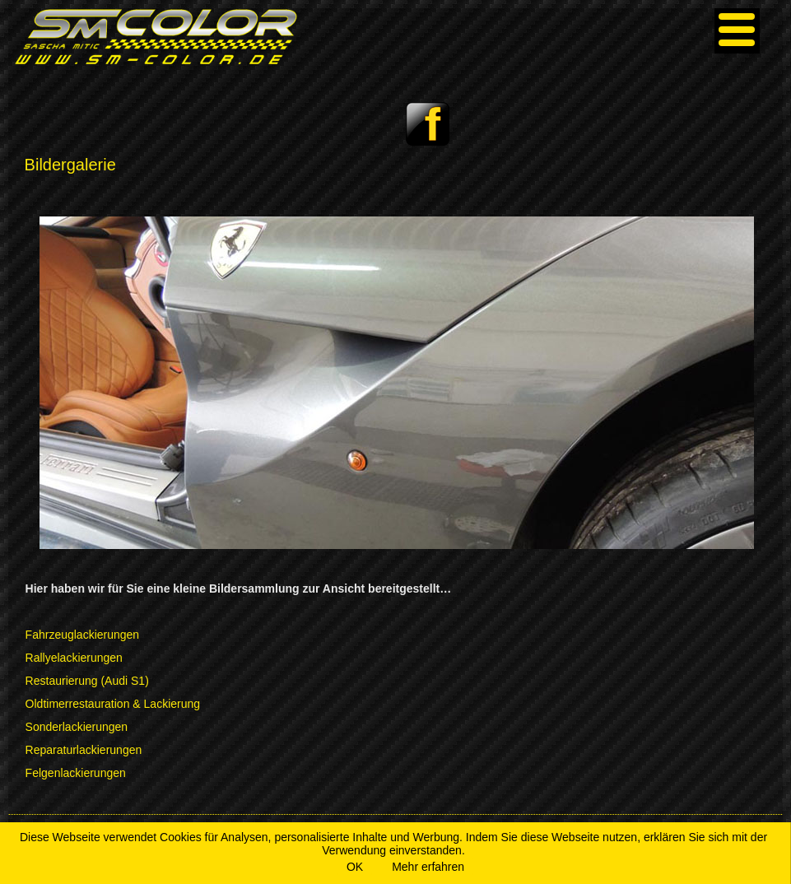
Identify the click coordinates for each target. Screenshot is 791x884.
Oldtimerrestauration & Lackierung (113, 703)
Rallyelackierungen (74, 657)
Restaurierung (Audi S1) (87, 680)
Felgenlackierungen (76, 772)
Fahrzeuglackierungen (83, 634)
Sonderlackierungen (77, 726)
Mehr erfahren (428, 866)
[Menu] (737, 31)
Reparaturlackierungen (84, 749)
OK (355, 866)
